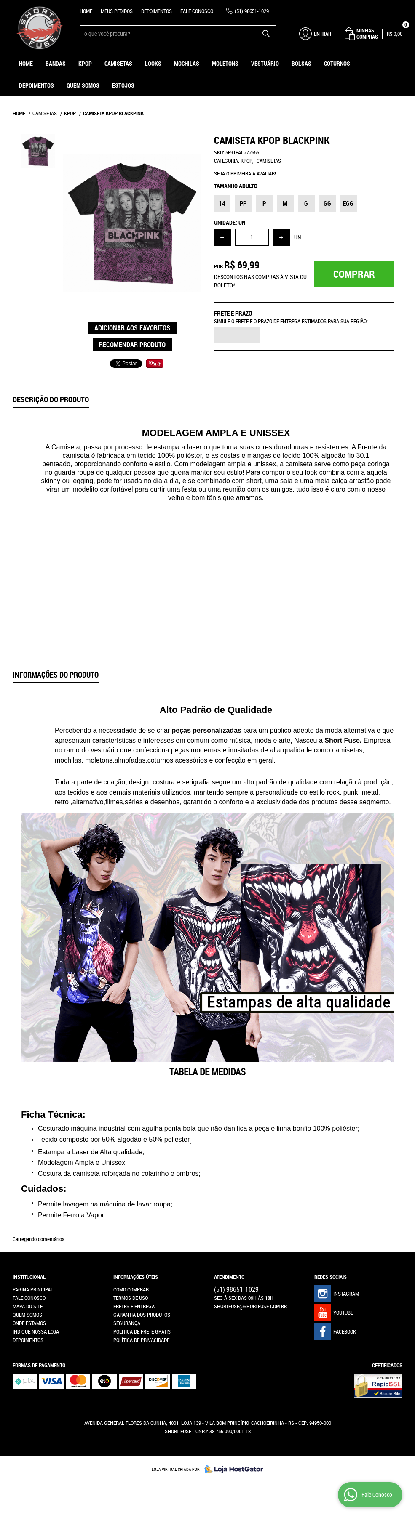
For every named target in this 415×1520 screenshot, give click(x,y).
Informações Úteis (135, 1277)
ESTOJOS (123, 85)
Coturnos (337, 63)
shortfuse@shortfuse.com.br (250, 1306)
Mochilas (186, 63)
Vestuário (265, 63)
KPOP (85, 63)
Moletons (225, 63)
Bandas (56, 63)
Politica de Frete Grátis (142, 1331)
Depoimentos (156, 11)
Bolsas (301, 63)
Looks (153, 63)
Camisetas (118, 63)
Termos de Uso (130, 1298)
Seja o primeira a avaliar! (245, 173)
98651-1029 (252, 11)
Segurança (126, 1323)
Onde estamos (29, 1323)
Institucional (29, 1277)
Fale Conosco (196, 11)
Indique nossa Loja (36, 1331)
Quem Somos (83, 85)
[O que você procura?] (265, 33)
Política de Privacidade (141, 1340)
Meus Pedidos (117, 11)
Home (86, 11)
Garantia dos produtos (141, 1314)
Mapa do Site (28, 1306)
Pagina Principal (33, 1289)
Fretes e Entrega (134, 1306)
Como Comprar (131, 1289)
